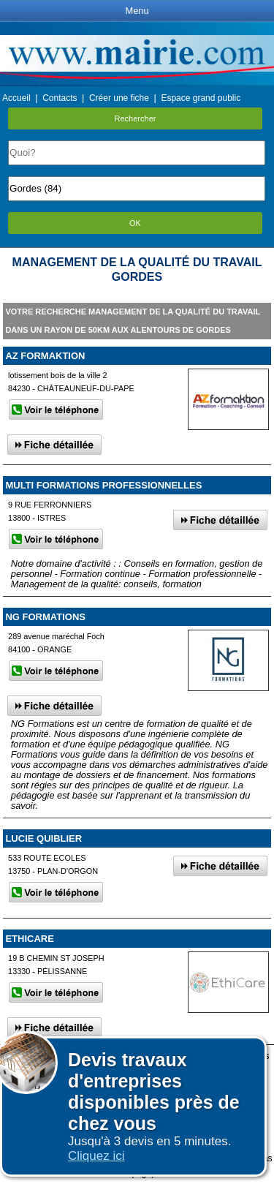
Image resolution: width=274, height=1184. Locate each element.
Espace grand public (200, 98)
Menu (136, 10)
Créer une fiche (119, 98)
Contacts (59, 98)
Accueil (16, 98)
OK (135, 223)
